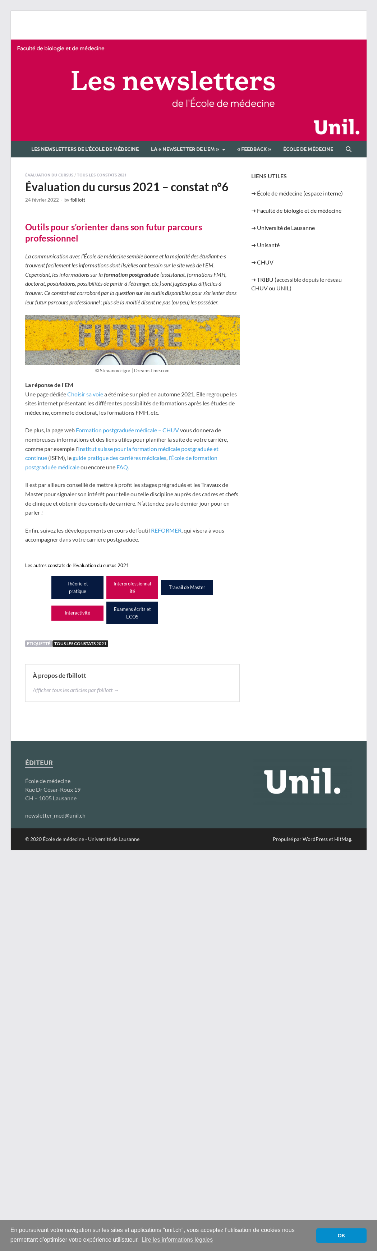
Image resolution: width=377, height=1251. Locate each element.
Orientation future (187, 613)
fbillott (77, 200)
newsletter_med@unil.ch (55, 815)
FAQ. (122, 467)
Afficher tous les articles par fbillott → (76, 689)
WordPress (315, 839)
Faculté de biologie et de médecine (299, 210)
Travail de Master (187, 587)
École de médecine (308, 149)
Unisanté (268, 245)
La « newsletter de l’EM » (185, 149)
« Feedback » (254, 149)
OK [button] (341, 1235)
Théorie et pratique (77, 587)
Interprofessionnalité (132, 587)
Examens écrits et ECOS (132, 613)
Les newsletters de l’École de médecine (85, 149)
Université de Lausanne (286, 227)
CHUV (265, 262)
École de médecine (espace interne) (300, 193)
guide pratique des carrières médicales (119, 457)
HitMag (342, 839)
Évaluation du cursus (49, 175)
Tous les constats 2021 (102, 175)
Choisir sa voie (85, 394)
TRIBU (265, 279)
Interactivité (77, 613)
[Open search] (348, 149)
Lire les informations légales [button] (177, 1240)
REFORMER (166, 530)
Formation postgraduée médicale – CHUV (127, 430)
